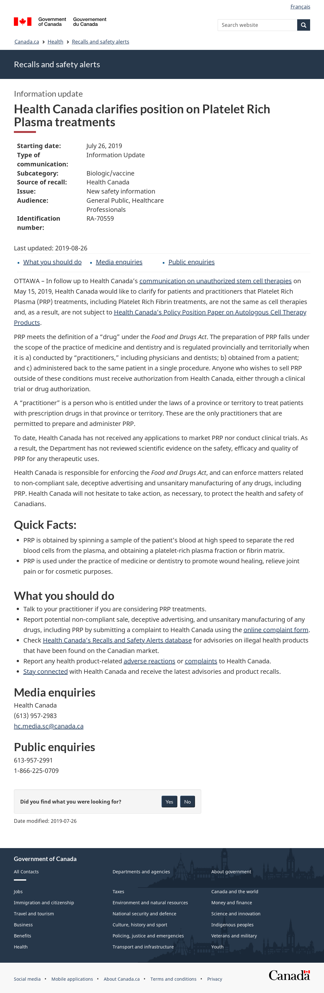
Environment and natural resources (150, 903)
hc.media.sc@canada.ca (49, 726)
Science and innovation (236, 914)
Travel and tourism (34, 914)
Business (23, 925)
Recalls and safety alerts (100, 41)
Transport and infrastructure (143, 947)
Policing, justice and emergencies (148, 936)
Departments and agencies (141, 872)
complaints (201, 661)
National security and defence (144, 914)
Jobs (18, 891)
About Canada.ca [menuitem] (122, 979)
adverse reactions (149, 661)
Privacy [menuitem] (214, 979)
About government (231, 872)
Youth (217, 947)
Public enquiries (191, 262)
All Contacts (26, 872)
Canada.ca (27, 41)
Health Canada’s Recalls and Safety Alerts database (117, 640)
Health (55, 41)
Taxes (118, 891)
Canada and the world (234, 891)
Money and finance (231, 903)
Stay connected (45, 671)
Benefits (22, 936)
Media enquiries (119, 262)
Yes (169, 802)
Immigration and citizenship (44, 903)
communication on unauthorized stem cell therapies (215, 281)
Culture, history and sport (140, 925)
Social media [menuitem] (27, 979)
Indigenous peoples (232, 925)
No (187, 802)
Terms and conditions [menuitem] (173, 979)
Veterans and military (234, 936)
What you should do (52, 262)
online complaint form (276, 629)
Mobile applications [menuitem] (72, 979)
